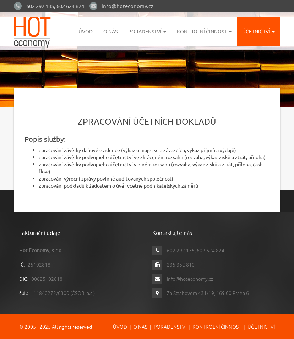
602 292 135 (40, 5)
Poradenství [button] (147, 31)
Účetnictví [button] (258, 31)
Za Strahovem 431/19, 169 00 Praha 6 (208, 292)
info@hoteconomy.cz (127, 5)
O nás (110, 31)
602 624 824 (70, 5)
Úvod (85, 31)
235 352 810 (181, 264)
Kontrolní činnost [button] (204, 31)
